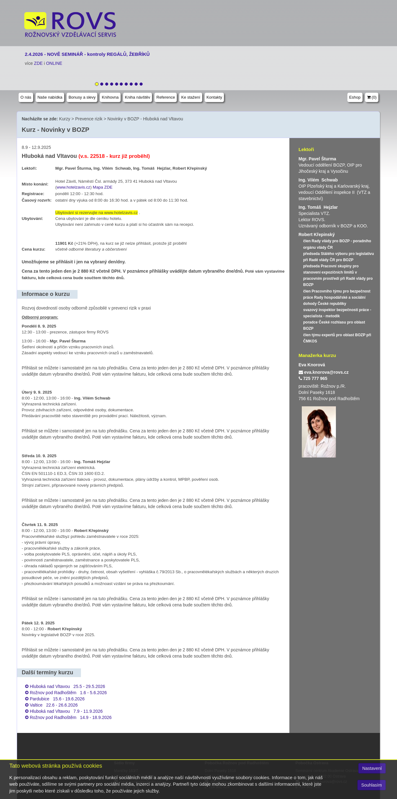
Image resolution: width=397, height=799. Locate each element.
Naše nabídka (50, 97)
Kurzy (64, 118)
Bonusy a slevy (82, 97)
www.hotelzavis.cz (73, 187)
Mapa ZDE (103, 187)
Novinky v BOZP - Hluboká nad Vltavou (145, 118)
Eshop (355, 97)
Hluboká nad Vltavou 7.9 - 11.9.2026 (66, 711)
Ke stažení (190, 97)
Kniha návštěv (137, 97)
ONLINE (54, 63)
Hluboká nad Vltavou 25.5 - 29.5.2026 (67, 686)
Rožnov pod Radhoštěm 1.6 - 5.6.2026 (68, 692)
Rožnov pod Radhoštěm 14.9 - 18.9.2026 (71, 717)
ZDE (38, 63)
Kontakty (214, 97)
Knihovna (110, 97)
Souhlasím (371, 785)
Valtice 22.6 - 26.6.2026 (54, 705)
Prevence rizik (88, 118)
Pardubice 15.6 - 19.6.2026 (57, 698)
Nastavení (372, 768)
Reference (165, 97)
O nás (25, 97)
